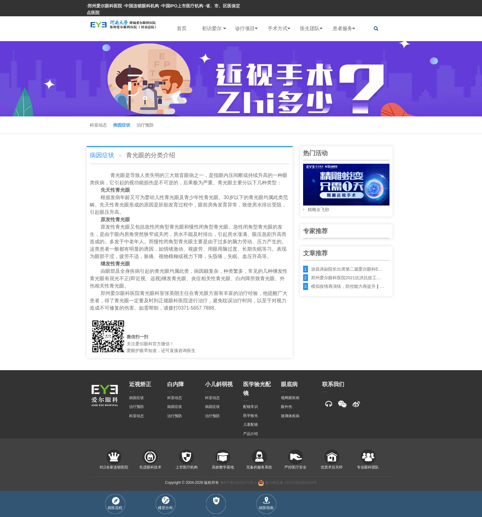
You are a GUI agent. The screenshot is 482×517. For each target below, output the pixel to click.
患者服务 (344, 28)
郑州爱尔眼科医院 (120, 293)
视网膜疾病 (290, 398)
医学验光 (250, 415)
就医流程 (115, 503)
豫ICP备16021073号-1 (238, 482)
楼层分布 (165, 503)
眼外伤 (286, 407)
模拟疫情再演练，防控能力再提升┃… (347, 286)
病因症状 (121, 125)
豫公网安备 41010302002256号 (287, 482)
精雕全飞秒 (346, 188)
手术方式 (279, 28)
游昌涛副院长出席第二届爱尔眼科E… (347, 269)
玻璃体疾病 (290, 416)
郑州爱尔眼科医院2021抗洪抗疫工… (346, 277)
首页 (182, 28)
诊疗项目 (246, 28)
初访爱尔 (214, 28)
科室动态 (98, 125)
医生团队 (311, 28)
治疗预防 (145, 125)
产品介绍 (250, 434)
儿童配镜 (250, 424)
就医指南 (266, 503)
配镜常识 (250, 407)
